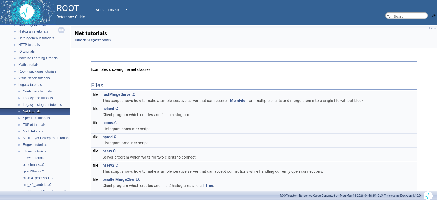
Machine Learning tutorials (38, 58)
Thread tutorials (34, 151)
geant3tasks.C (33, 171)
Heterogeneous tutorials (36, 38)
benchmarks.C (33, 165)
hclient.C (110, 108)
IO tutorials (26, 51)
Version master (109, 10)
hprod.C (109, 137)
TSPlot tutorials (34, 125)
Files (432, 28)
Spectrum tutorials (36, 118)
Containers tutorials (37, 91)
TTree (208, 185)
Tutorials (80, 40)
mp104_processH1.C (38, 178)
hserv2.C (110, 165)
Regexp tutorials (35, 145)
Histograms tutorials (33, 31)
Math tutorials (28, 65)
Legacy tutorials (30, 85)
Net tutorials (32, 111)
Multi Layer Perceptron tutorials (46, 138)
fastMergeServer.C (119, 94)
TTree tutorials (33, 158)
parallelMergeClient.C (122, 179)
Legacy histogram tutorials (42, 105)
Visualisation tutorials (34, 78)
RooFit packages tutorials (37, 71)
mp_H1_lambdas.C (37, 185)
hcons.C (110, 123)
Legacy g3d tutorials (38, 98)
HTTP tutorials (29, 45)
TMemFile (236, 100)
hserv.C (109, 151)
